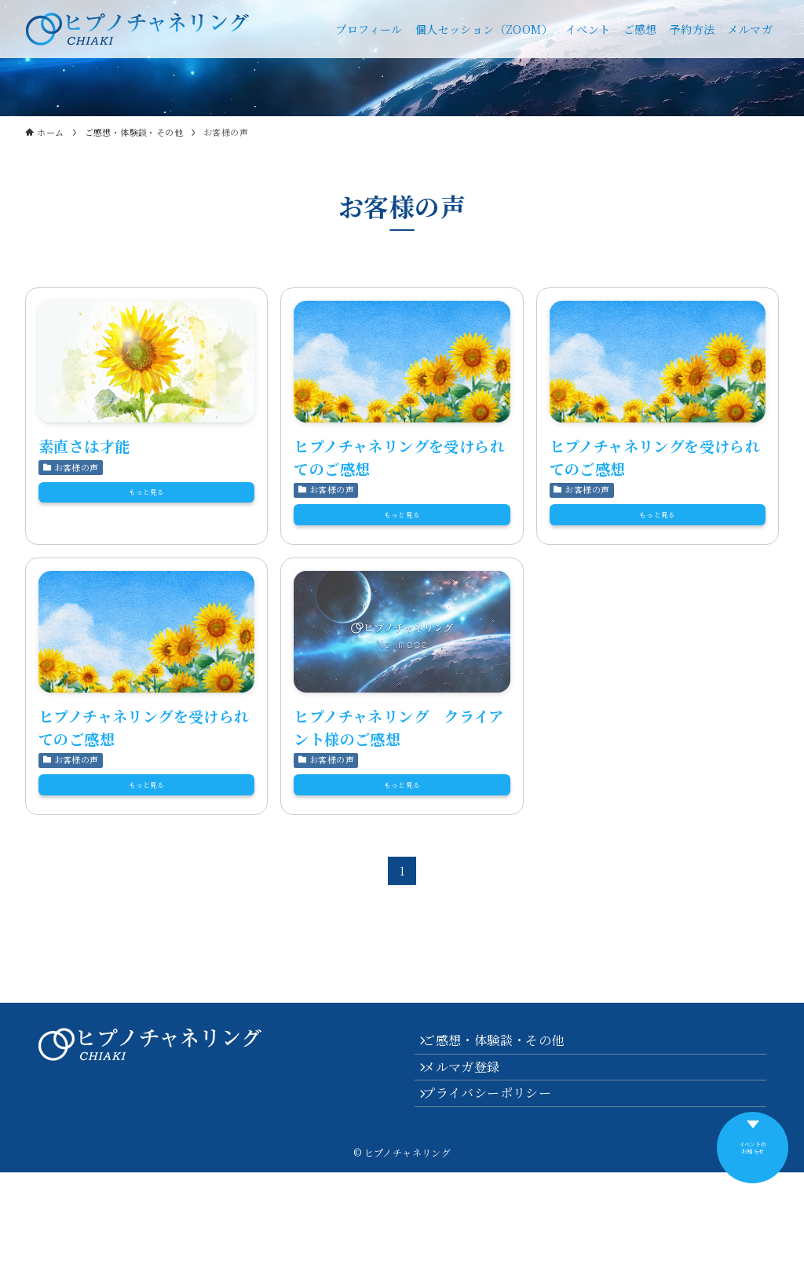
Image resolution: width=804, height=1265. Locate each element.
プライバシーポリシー (497, 1180)
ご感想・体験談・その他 (504, 1105)
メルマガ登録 (471, 1143)
